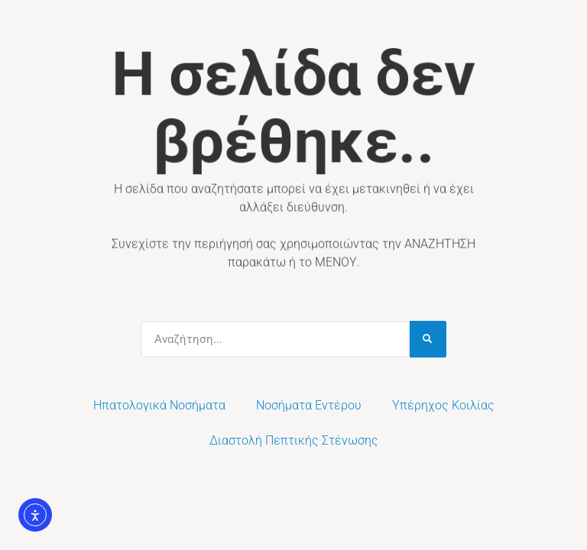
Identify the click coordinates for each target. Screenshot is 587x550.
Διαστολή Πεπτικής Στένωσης (293, 440)
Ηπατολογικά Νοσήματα (159, 405)
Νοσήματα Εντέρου (309, 405)
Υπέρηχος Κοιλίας (443, 405)
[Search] (428, 339)
